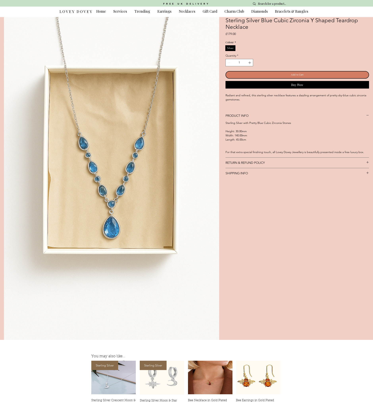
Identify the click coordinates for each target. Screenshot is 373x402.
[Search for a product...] (279, 4)
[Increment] (250, 62)
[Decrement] (228, 62)
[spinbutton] (239, 62)
